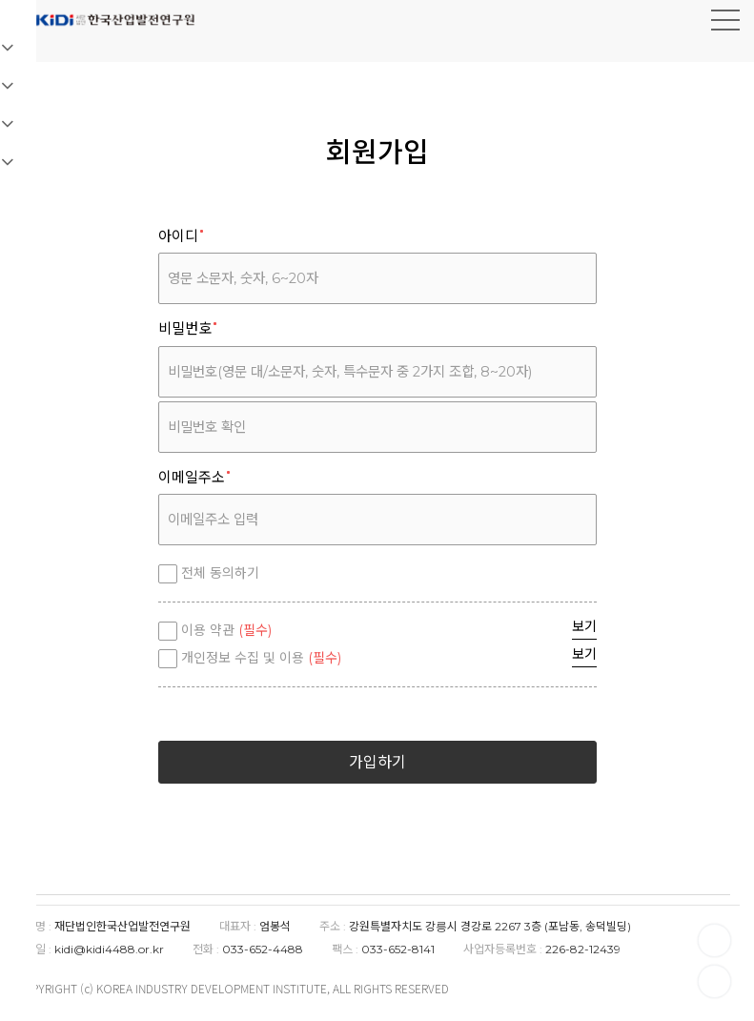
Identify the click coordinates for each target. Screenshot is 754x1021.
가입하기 (377, 762)
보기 (584, 626)
